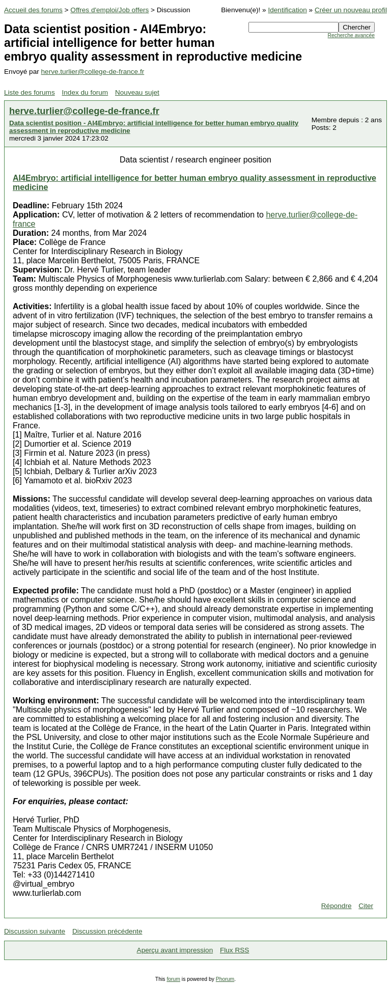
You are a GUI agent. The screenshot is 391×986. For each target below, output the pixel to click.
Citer (365, 906)
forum (173, 979)
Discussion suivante (34, 931)
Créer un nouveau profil (351, 10)
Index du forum (85, 92)
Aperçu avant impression (175, 950)
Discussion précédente (107, 931)
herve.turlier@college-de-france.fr (93, 71)
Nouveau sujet (137, 92)
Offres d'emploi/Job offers (109, 10)
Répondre (336, 906)
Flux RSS (234, 950)
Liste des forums (29, 92)
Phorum (225, 979)
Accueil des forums (33, 10)
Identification (287, 10)
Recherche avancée (351, 35)
